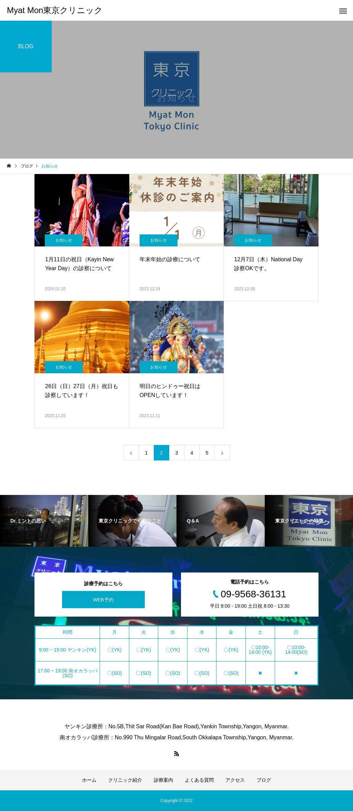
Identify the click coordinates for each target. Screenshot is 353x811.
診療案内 (163, 780)
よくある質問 (199, 780)
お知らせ (64, 240)
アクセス (235, 780)
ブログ (263, 780)
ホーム (89, 780)
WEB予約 (103, 599)
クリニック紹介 (125, 780)
